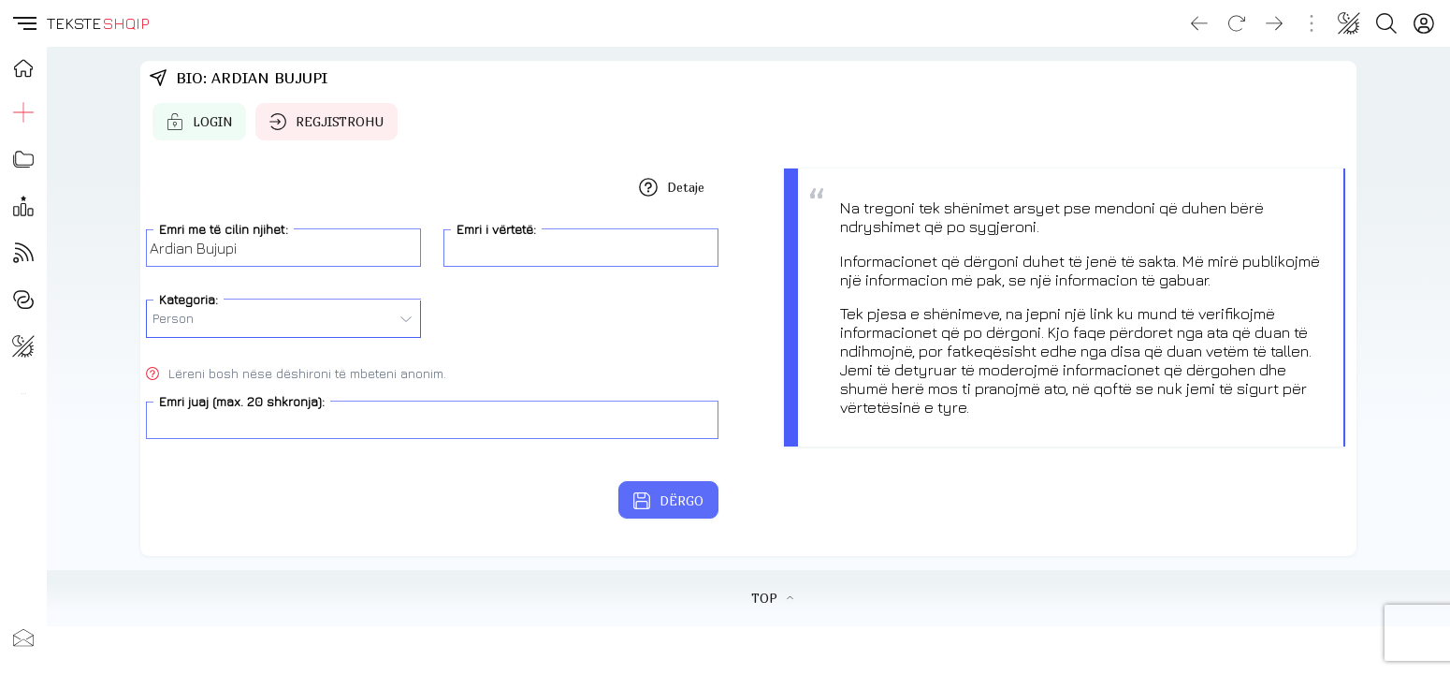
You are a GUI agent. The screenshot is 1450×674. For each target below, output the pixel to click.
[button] (23, 23)
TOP (772, 598)
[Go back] (1199, 23)
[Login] (1424, 23)
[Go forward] (1274, 23)
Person (282, 318)
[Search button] (1386, 23)
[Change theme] (1349, 23)
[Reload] (1236, 23)
